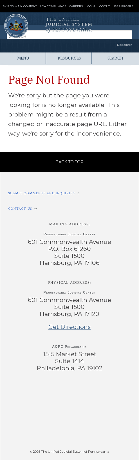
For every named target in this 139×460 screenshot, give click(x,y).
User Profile (123, 6)
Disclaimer (124, 45)
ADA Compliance (53, 6)
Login (90, 6)
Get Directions (69, 326)
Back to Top (69, 161)
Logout (104, 6)
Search (115, 58)
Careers (76, 6)
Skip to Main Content (20, 6)
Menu (23, 58)
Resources (68, 58)
